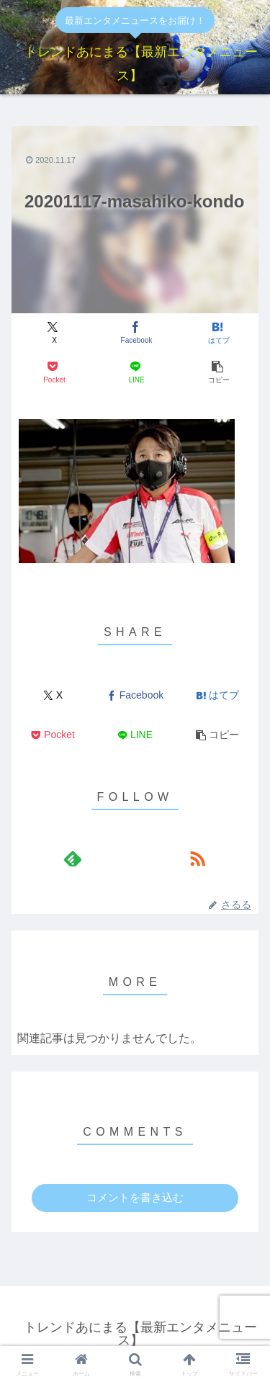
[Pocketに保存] (53, 372)
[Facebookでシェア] (135, 333)
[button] (217, 372)
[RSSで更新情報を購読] (197, 858)
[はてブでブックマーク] (217, 333)
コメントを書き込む (135, 1197)
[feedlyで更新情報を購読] (73, 858)
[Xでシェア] (53, 333)
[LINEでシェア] (135, 372)
